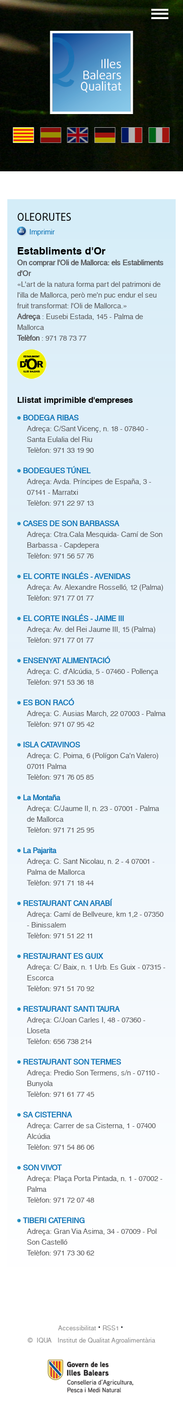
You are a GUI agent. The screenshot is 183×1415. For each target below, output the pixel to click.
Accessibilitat (77, 1328)
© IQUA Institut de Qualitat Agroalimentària (91, 1340)
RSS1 (110, 1328)
